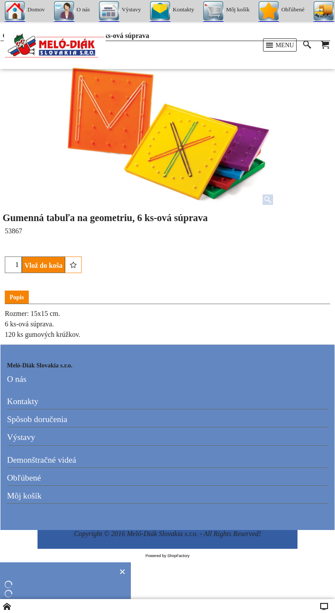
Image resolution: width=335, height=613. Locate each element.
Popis (17, 297)
